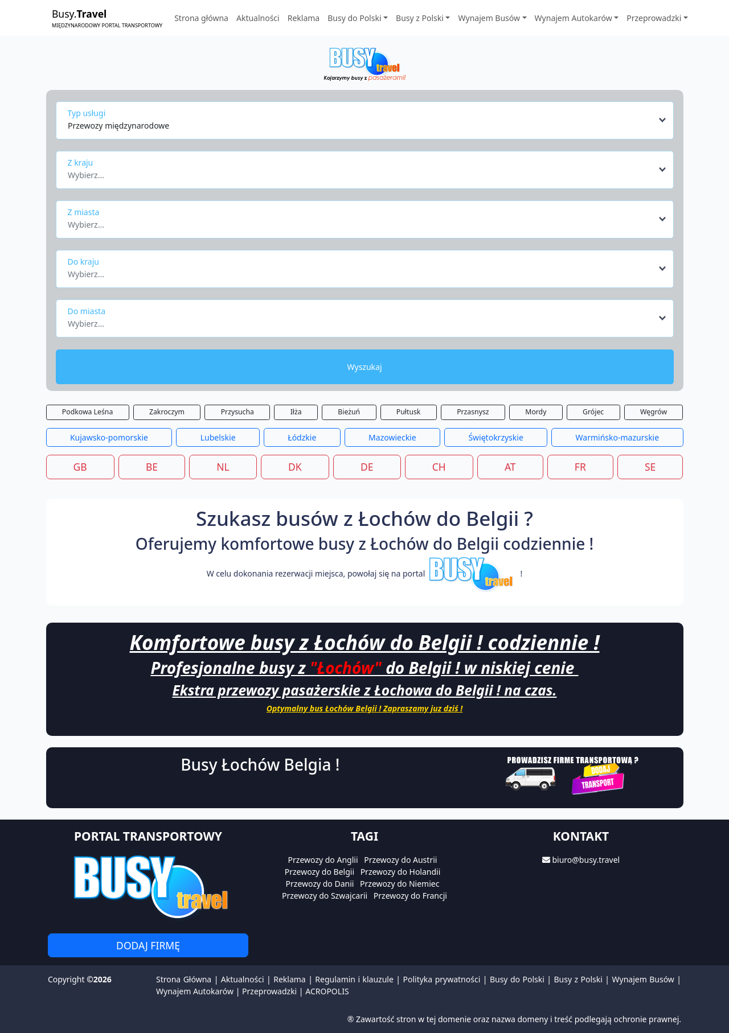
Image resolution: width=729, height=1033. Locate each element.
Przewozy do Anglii (323, 859)
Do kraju (83, 261)
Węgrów (653, 412)
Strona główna (201, 18)
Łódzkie (302, 437)
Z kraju (80, 162)
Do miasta (87, 311)
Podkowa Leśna (87, 412)
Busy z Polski (578, 979)
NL (222, 467)
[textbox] (361, 172)
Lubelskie (218, 437)
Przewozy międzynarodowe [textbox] (118, 125)
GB (80, 467)
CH (439, 467)
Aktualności (258, 18)
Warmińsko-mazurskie (618, 437)
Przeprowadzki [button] (653, 18)
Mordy (535, 412)
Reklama (304, 18)
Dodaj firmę (148, 945)
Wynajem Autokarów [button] (573, 18)
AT (510, 467)
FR (580, 467)
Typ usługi (87, 113)
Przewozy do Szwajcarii (324, 895)
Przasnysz (473, 412)
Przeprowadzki (269, 991)
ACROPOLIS (327, 991)
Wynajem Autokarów (195, 991)
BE (152, 467)
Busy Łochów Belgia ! (260, 764)
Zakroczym (167, 412)
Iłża (296, 412)
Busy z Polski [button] (420, 18)
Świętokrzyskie (495, 437)
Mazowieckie (392, 437)
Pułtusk (408, 412)
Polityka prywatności (442, 979)
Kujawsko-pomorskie (109, 437)
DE (367, 467)
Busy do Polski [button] (354, 18)
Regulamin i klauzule (354, 979)
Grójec (593, 412)
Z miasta (84, 212)
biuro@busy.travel (586, 859)
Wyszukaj (364, 366)
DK (295, 467)
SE (650, 467)
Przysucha (237, 412)
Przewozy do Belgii (319, 871)
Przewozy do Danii (320, 883)
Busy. (107, 18)
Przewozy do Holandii (401, 871)
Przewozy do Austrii (400, 859)
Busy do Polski (517, 979)
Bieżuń (349, 412)
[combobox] (367, 120)
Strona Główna (183, 979)
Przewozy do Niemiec (399, 883)
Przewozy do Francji (410, 895)
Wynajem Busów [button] (489, 18)
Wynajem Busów (643, 979)
